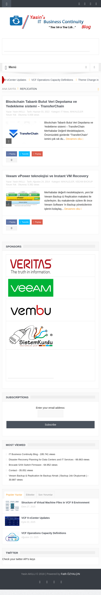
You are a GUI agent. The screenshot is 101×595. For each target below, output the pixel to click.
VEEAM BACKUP (84, 181)
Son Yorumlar (45, 494)
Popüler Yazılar (14, 494)
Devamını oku (74, 138)
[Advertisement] (47, 45)
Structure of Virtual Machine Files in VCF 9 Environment (55, 502)
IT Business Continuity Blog (23, 454)
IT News (65, 111)
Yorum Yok (11, 115)
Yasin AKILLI (19, 111)
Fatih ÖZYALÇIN (70, 573)
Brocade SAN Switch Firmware (25, 464)
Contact (13, 470)
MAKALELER (76, 111)
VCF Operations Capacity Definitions (55, 79)
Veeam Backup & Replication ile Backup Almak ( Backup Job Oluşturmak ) (48, 475)
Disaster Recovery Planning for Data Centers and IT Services (41, 459)
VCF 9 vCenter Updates (15, 79)
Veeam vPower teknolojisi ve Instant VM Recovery (47, 176)
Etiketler (30, 494)
